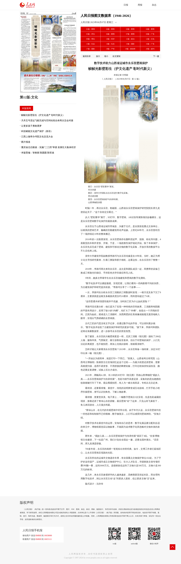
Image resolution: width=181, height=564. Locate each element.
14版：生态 (110, 44)
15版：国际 (130, 44)
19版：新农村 (130, 49)
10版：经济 (110, 39)
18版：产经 (110, 49)
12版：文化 (150, 39)
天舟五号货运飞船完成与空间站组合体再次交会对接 (47, 120)
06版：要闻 (110, 34)
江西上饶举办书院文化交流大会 (37, 136)
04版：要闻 (150, 29)
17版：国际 (90, 49)
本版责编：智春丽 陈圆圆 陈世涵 (37, 152)
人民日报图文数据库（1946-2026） (107, 16)
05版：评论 (90, 34)
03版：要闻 (130, 29)
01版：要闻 (90, 29)
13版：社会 (90, 44)
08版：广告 (150, 34)
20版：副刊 (150, 49)
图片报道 (25, 142)
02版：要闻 (110, 29)
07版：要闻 (130, 34)
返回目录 (87, 56)
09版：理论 (90, 39)
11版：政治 (130, 39)
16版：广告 (150, 44)
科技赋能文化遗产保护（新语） (37, 131)
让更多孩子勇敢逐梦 (31, 126)
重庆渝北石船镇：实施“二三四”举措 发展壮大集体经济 (48, 147)
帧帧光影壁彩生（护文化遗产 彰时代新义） (43, 115)
